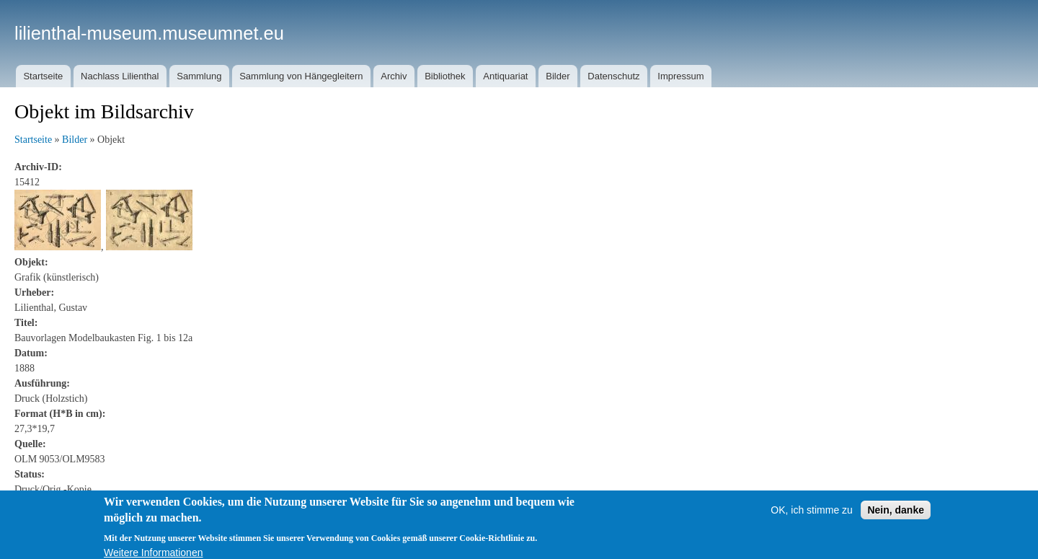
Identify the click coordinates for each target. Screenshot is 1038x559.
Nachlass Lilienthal (120, 76)
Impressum (680, 76)
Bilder (557, 76)
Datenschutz (613, 76)
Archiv (394, 76)
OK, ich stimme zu (812, 515)
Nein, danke (895, 515)
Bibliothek (445, 76)
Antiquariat (505, 76)
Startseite (43, 76)
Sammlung (199, 76)
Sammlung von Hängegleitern (301, 76)
